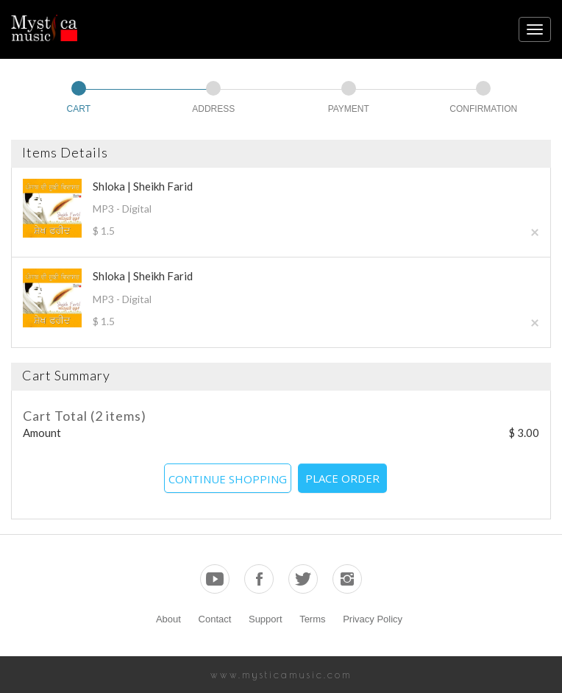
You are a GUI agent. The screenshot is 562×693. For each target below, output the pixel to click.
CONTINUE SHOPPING (227, 479)
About (168, 619)
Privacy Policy (372, 619)
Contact (215, 619)
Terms (312, 619)
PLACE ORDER (342, 478)
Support (265, 619)
